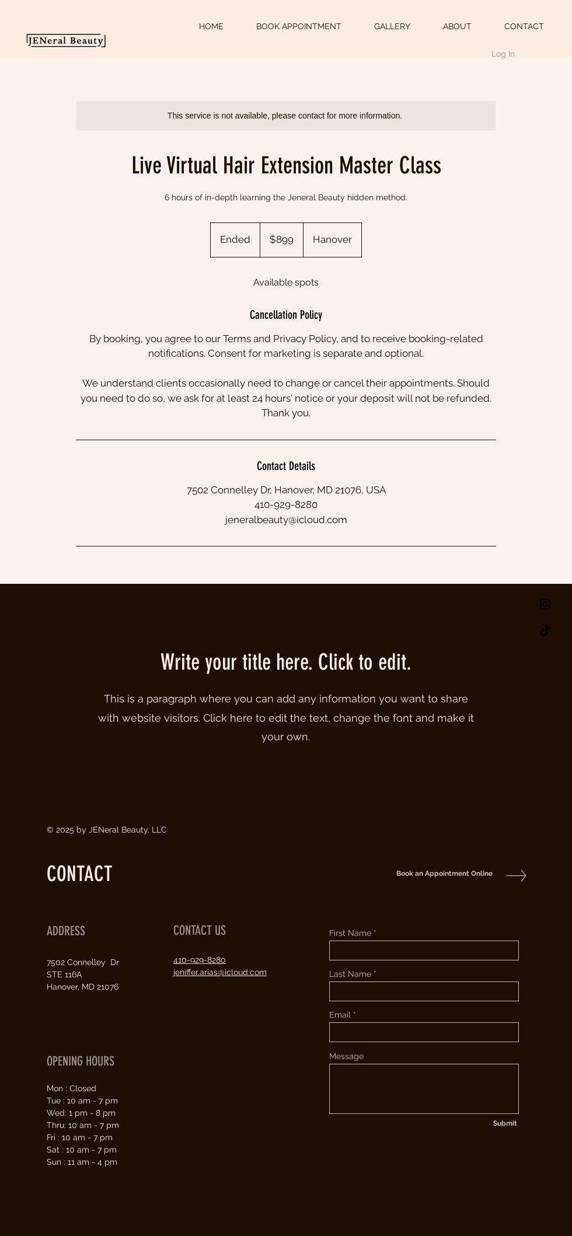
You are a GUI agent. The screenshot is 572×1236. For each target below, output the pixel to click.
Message (346, 1056)
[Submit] (505, 1123)
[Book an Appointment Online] (442, 874)
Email (340, 1015)
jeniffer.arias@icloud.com (220, 972)
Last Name (350, 974)
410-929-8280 (199, 960)
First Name (350, 933)
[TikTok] (545, 631)
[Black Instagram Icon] (545, 604)
